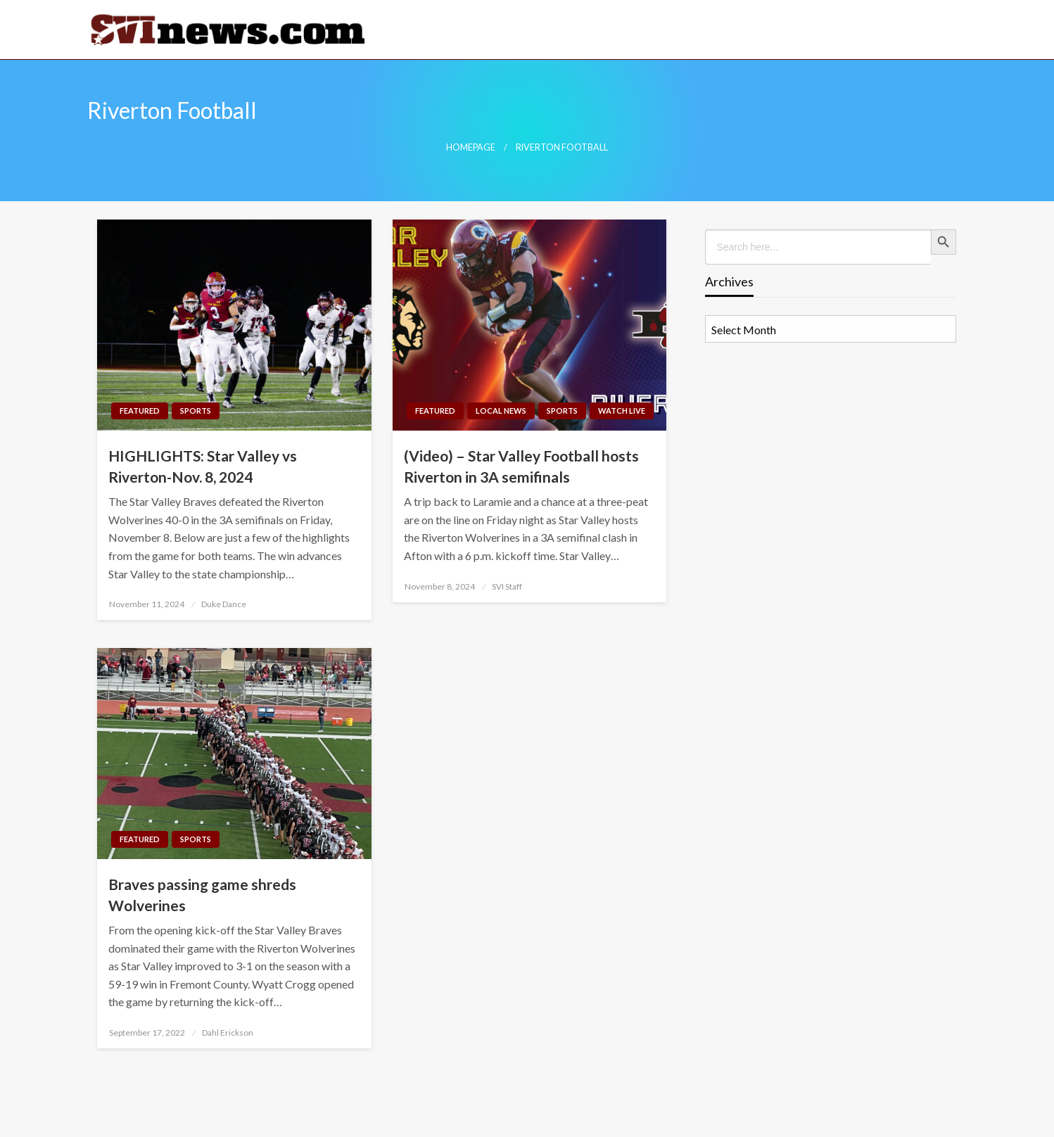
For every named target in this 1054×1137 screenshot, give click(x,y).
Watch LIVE (621, 410)
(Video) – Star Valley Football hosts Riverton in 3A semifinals (521, 466)
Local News (501, 410)
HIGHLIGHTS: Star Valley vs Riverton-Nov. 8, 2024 (202, 466)
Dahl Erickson (227, 1032)
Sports (195, 410)
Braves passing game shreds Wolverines (202, 894)
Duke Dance (223, 604)
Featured (140, 410)
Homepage (470, 147)
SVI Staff (507, 586)
